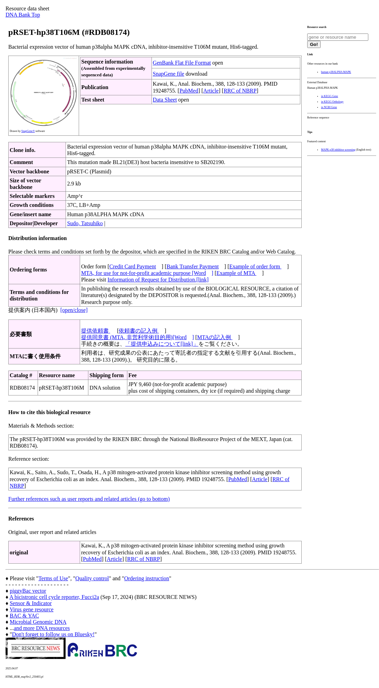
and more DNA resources (42, 628)
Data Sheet (165, 100)
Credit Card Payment (132, 266)
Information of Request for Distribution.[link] (157, 280)
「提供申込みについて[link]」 (161, 344)
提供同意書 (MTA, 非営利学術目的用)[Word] (137, 337)
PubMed (188, 91)
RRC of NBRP (240, 91)
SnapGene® (28, 131)
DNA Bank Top (23, 15)
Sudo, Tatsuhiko (85, 223)
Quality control (92, 578)
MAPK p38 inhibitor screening (338, 149)
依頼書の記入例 (139, 331)
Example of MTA (236, 273)
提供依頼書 (95, 331)
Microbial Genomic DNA (38, 622)
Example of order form (255, 266)
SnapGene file (168, 74)
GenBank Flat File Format (182, 63)
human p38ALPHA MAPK (336, 72)
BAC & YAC (24, 616)
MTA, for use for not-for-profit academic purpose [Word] (147, 273)
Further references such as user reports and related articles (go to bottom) (89, 499)
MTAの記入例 (214, 337)
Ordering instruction (146, 578)
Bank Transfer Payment (193, 266)
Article (210, 91)
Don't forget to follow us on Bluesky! (53, 634)
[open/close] (74, 310)
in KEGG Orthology (332, 101)
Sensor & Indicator (31, 603)
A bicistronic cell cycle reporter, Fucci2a (54, 597)
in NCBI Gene (329, 107)
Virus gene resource (32, 609)
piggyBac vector (28, 591)
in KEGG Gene (329, 96)
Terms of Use (53, 578)
